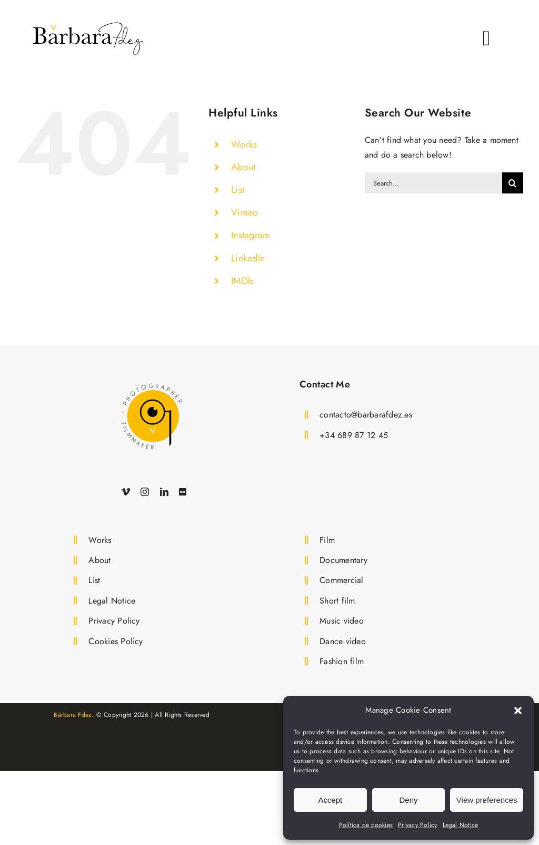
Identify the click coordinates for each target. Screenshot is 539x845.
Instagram (250, 235)
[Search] (512, 182)
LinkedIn (248, 258)
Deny (408, 799)
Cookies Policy (115, 641)
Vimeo (244, 212)
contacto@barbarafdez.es (366, 415)
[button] (518, 710)
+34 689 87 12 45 (354, 435)
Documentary (343, 560)
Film (327, 540)
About (243, 167)
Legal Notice (460, 825)
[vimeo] (126, 492)
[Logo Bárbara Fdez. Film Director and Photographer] (151, 381)
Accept (330, 799)
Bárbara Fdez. (74, 715)
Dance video (343, 641)
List (237, 190)
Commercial (341, 580)
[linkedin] (164, 492)
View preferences (486, 799)
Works (244, 144)
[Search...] (433, 182)
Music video (342, 621)
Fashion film (342, 661)
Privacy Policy (417, 825)
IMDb (242, 281)
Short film (337, 601)
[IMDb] (182, 492)
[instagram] (145, 492)
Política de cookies (366, 825)
